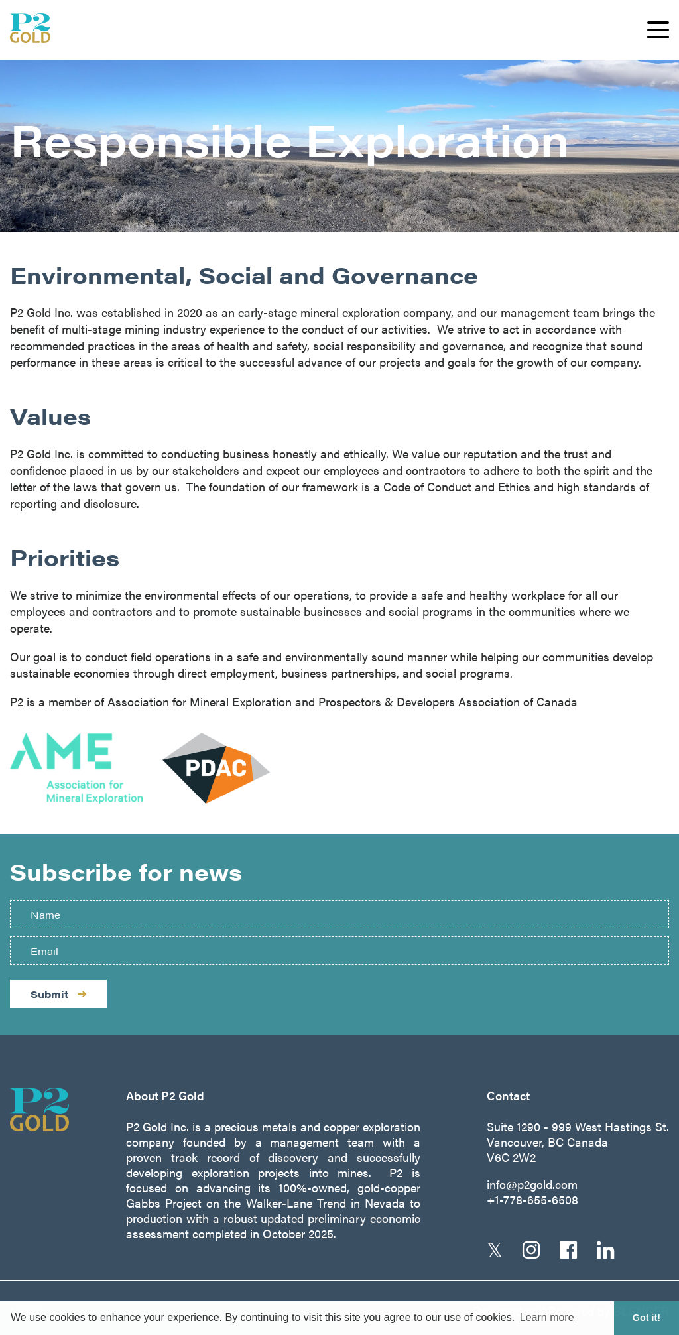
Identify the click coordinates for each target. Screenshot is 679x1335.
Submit (58, 994)
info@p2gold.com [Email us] (532, 1184)
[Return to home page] (51, 1109)
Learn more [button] (547, 1317)
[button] (658, 29)
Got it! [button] (646, 1317)
